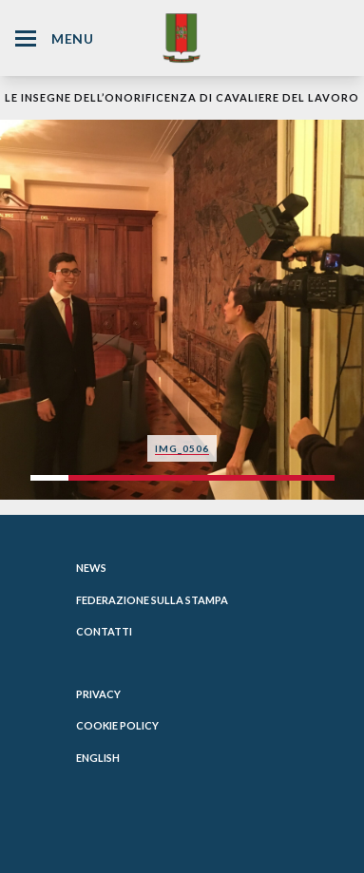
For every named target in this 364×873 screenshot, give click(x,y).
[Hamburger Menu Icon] (25, 38)
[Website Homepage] (181, 37)
